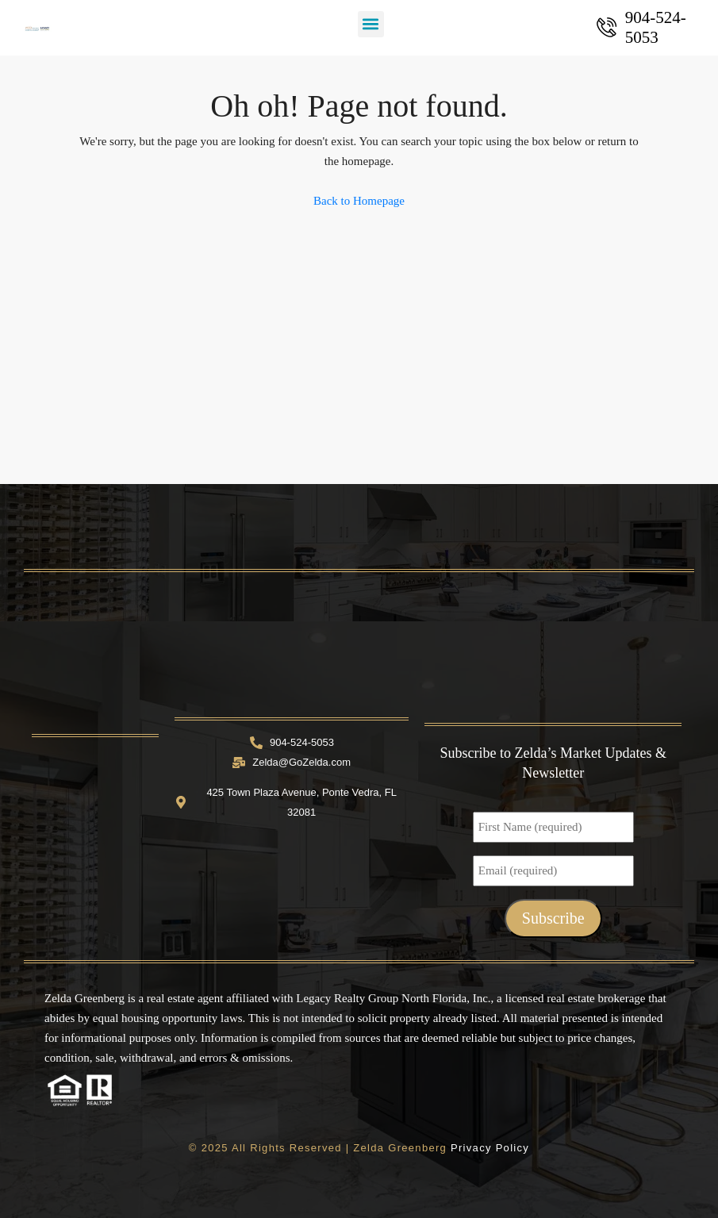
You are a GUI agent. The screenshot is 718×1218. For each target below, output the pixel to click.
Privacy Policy (490, 1148)
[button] (371, 24)
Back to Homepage (359, 200)
